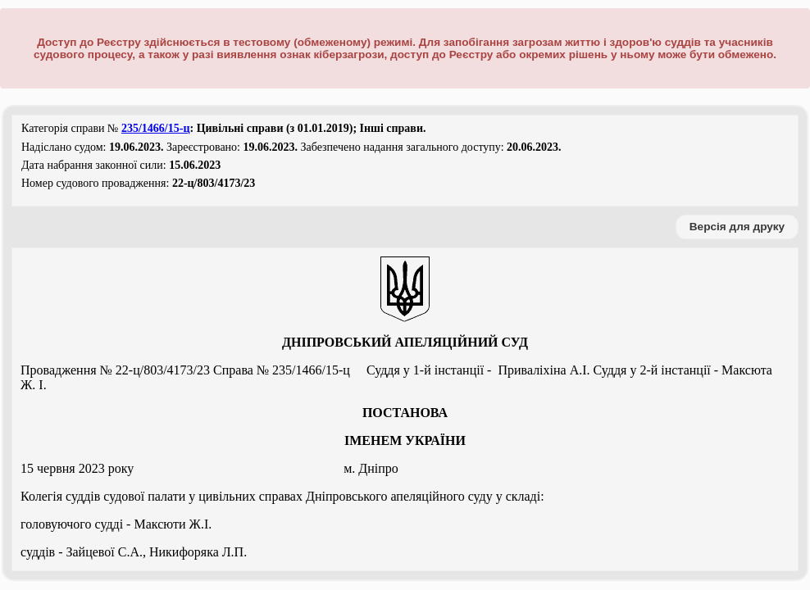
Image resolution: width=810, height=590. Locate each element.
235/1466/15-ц (155, 128)
